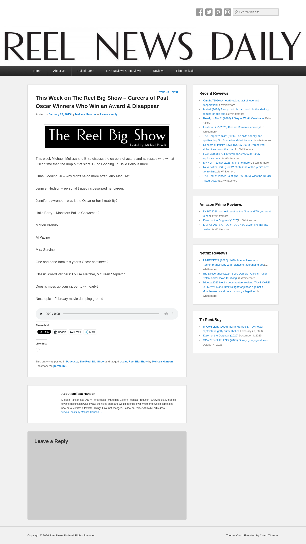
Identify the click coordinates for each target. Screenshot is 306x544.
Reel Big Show (138, 361)
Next (177, 92)
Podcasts (72, 361)
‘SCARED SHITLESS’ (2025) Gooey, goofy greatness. (235, 340)
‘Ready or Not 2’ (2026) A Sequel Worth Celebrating (234, 118)
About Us (59, 70)
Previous (161, 92)
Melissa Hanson (85, 114)
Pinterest (218, 12)
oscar (123, 361)
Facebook (199, 12)
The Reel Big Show (92, 361)
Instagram (227, 12)
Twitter (209, 12)
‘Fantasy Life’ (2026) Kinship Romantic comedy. (231, 127)
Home (37, 70)
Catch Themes (269, 535)
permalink (59, 366)
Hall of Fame (85, 70)
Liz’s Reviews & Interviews (123, 70)
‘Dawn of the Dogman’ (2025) (220, 220)
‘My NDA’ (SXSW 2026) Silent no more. (226, 162)
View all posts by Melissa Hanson (81, 412)
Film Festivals (185, 70)
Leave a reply (109, 114)
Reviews (158, 70)
